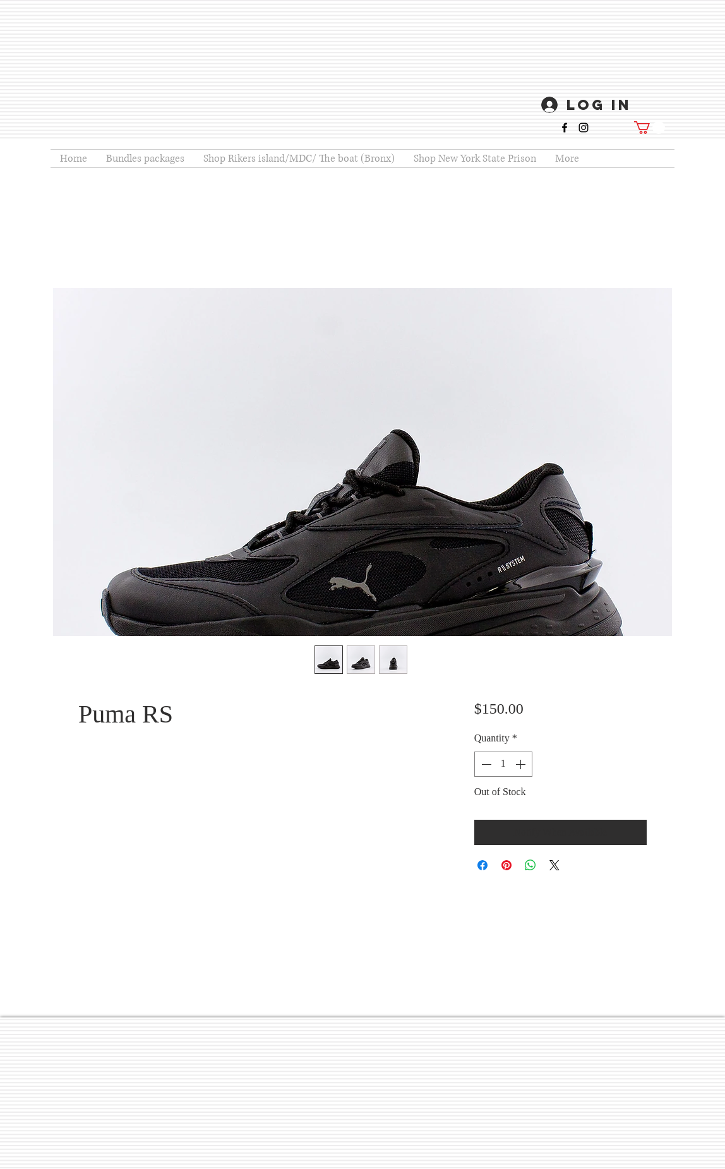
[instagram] (583, 127)
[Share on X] (554, 865)
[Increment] (521, 764)
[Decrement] (485, 764)
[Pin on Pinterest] (506, 865)
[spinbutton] (503, 764)
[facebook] (564, 127)
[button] (649, 127)
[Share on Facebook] (482, 865)
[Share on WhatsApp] (530, 865)
